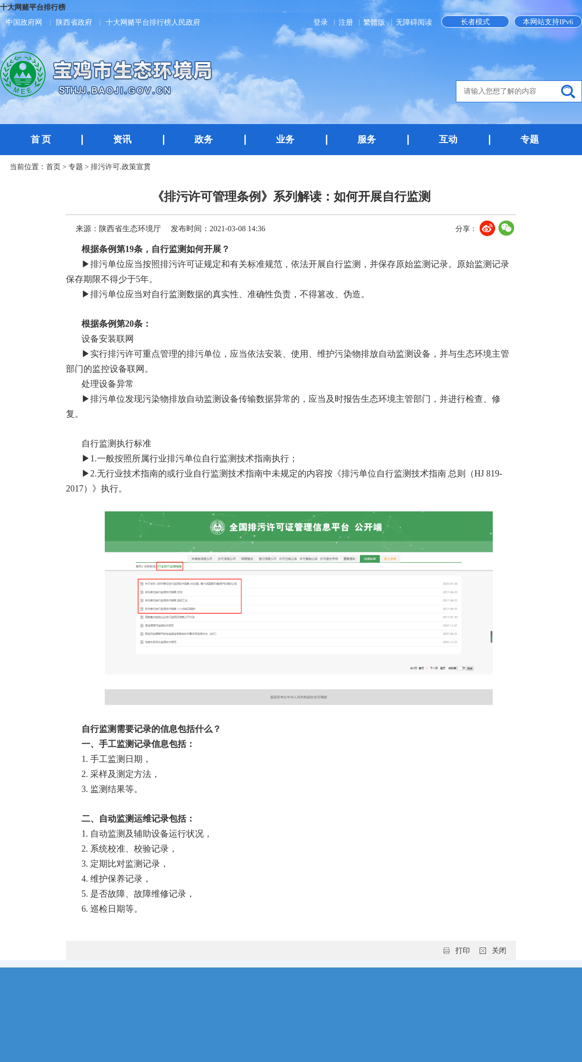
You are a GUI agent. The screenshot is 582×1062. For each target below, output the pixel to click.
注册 (347, 22)
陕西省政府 (74, 22)
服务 (366, 139)
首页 (53, 167)
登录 (321, 22)
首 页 (41, 139)
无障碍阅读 (414, 22)
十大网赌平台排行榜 (32, 7)
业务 (285, 139)
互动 (448, 139)
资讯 (122, 139)
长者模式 (475, 22)
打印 (462, 950)
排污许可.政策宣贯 (121, 167)
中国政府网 (24, 22)
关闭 (499, 950)
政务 (203, 139)
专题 (529, 139)
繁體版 (374, 22)
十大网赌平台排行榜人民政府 (153, 22)
